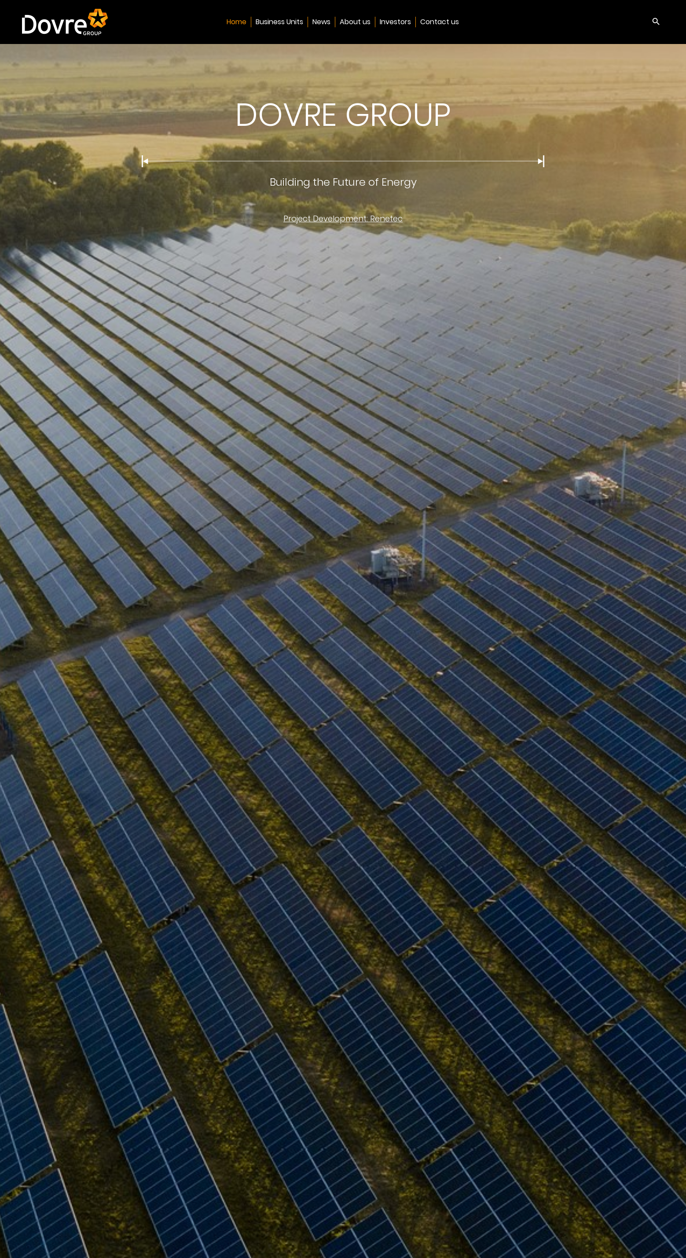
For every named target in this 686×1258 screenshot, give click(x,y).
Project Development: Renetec (343, 218)
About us (355, 22)
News (321, 22)
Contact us (439, 22)
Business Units (279, 22)
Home (236, 22)
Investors (395, 22)
